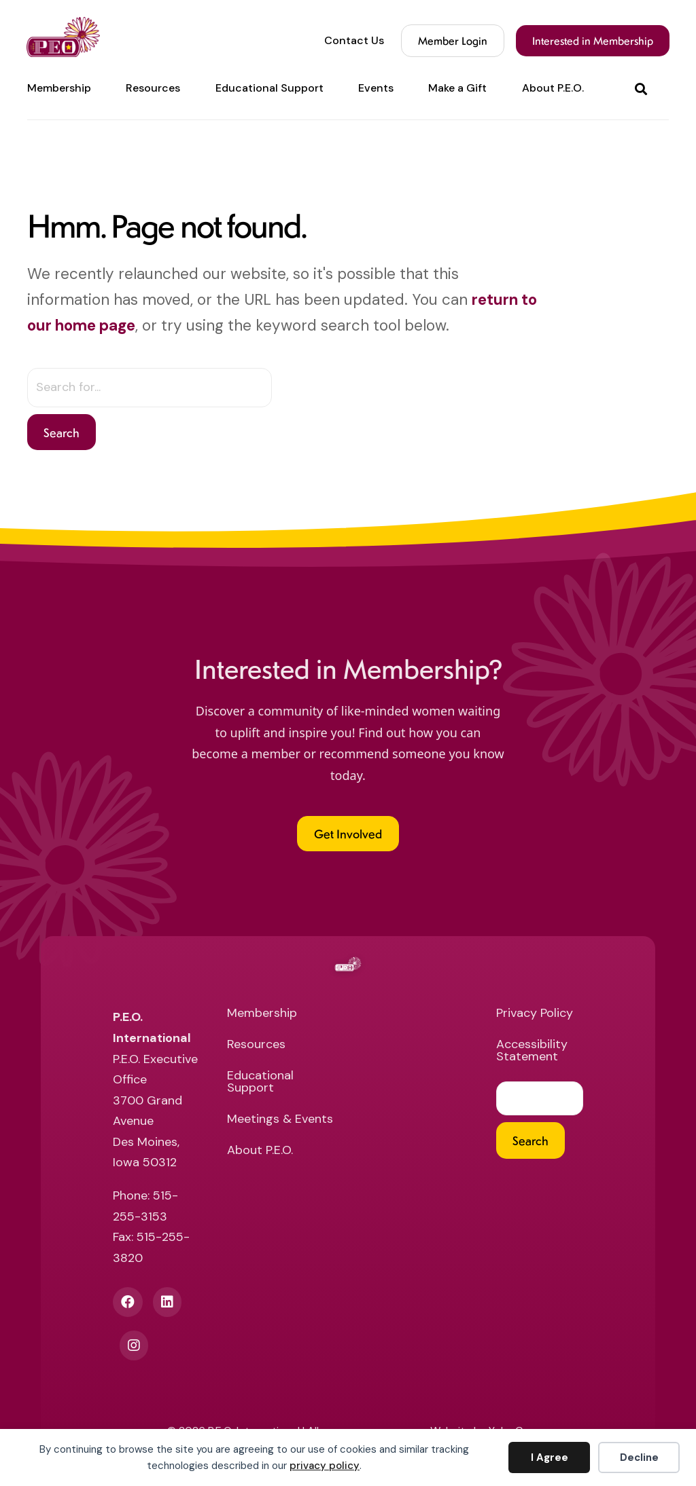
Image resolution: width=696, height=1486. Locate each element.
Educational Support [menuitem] (269, 88)
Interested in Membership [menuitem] (592, 40)
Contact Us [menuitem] (353, 40)
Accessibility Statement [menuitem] (532, 1051)
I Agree (549, 1457)
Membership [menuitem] (59, 88)
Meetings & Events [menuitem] (280, 1120)
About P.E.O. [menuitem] (553, 88)
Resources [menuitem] (153, 88)
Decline (639, 1457)
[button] (644, 89)
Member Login (452, 40)
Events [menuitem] (376, 88)
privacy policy (325, 1465)
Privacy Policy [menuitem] (534, 1014)
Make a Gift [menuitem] (457, 88)
